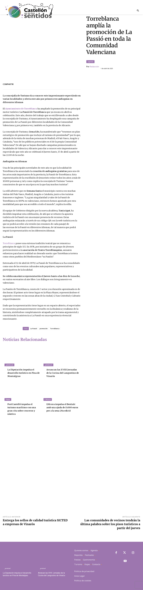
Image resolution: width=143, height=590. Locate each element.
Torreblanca (9, 243)
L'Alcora (48, 399)
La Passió (33, 328)
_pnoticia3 (9, 365)
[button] (137, 10)
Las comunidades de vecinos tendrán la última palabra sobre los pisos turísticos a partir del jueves (110, 524)
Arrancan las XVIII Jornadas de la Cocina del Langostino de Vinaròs (62, 372)
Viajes (8, 399)
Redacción (94, 66)
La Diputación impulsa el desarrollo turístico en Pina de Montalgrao (23, 372)
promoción (44, 328)
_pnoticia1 (48, 365)
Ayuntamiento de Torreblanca (21, 108)
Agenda (90, 61)
